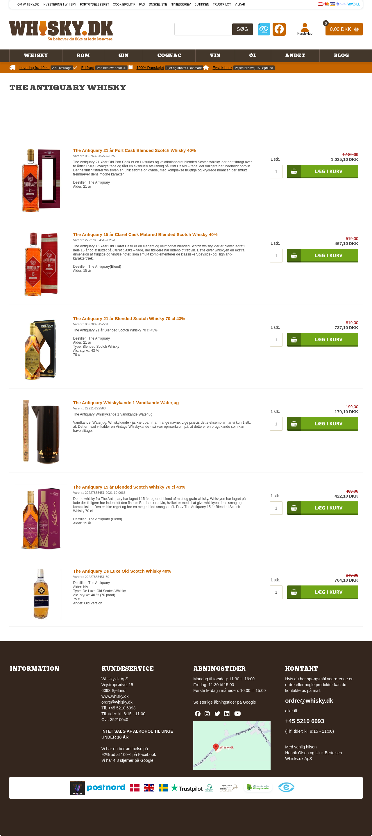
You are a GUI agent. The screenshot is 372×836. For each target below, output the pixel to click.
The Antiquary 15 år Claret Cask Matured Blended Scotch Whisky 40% (145, 234)
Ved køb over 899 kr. (111, 68)
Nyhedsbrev (181, 4)
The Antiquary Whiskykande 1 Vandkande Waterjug (126, 402)
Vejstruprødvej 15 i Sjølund (254, 68)
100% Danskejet (150, 67)
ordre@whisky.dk (117, 702)
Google (249, 702)
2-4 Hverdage (61, 68)
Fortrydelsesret (94, 4)
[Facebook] (279, 29)
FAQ (142, 4)
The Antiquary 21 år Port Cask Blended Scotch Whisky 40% (134, 150)
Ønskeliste (158, 4)
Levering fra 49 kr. (34, 67)
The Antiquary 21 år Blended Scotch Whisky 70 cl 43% (129, 318)
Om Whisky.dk (28, 4)
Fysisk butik (223, 67)
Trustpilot (222, 4)
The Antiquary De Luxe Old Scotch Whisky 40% (122, 571)
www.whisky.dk (114, 696)
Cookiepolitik (124, 4)
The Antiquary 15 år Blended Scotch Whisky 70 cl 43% (129, 486)
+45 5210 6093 (304, 721)
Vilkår (240, 4)
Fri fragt (87, 67)
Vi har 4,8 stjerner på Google (127, 760)
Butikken (202, 4)
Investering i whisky (59, 4)
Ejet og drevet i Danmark (184, 68)
